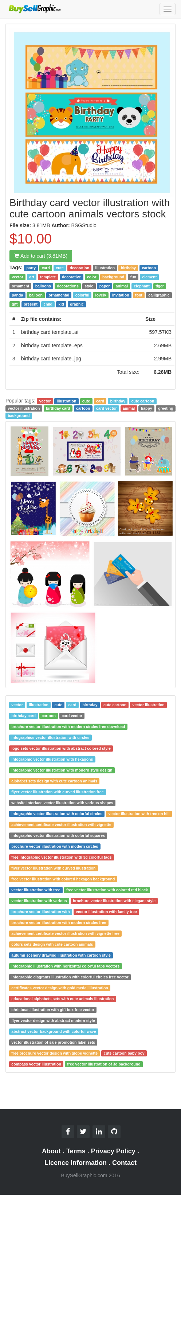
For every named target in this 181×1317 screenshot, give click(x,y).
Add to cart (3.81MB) (40, 256)
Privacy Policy (113, 1151)
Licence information (75, 1162)
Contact (124, 1162)
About (51, 1151)
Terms (76, 1151)
